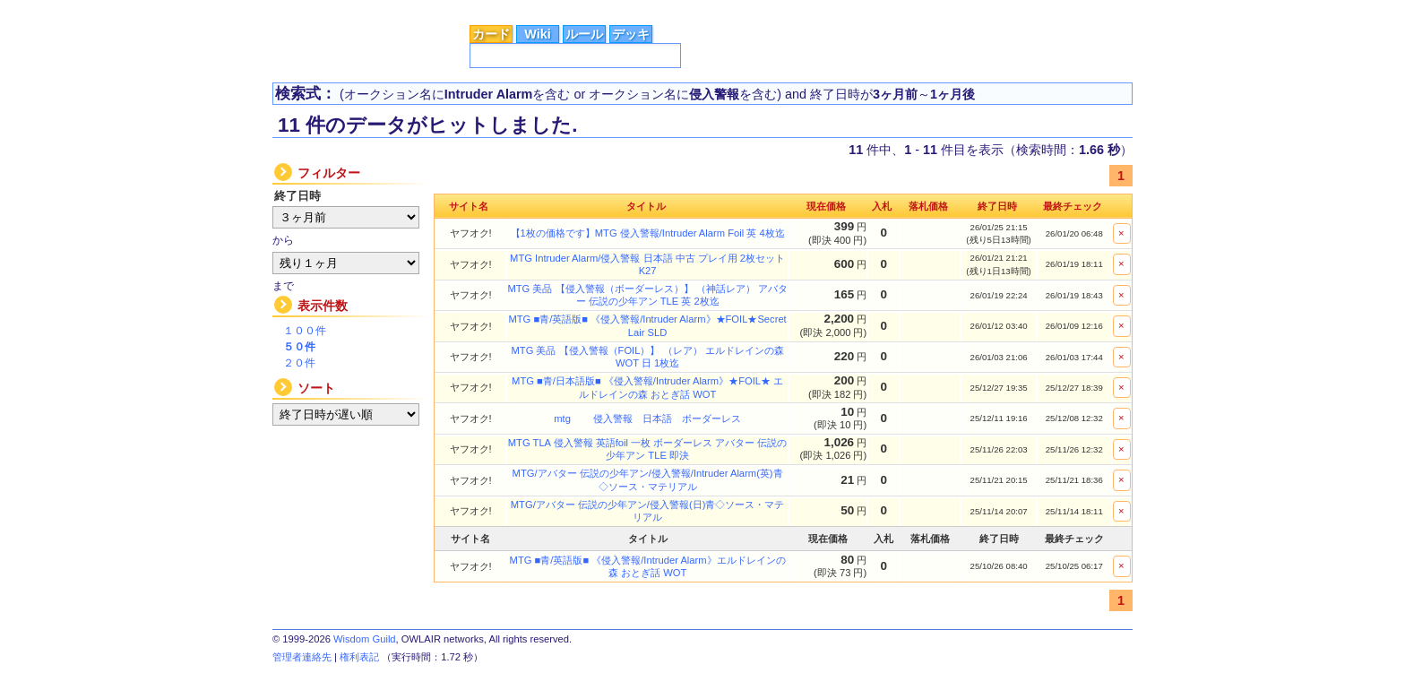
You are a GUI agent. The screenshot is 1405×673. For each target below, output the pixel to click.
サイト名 (468, 206)
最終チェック (1072, 206)
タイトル (646, 206)
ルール (584, 34)
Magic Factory (900, 8)
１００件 (304, 330)
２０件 (299, 363)
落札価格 (928, 206)
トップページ (320, 8)
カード (491, 34)
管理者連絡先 (302, 656)
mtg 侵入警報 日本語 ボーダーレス (647, 418)
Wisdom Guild (364, 639)
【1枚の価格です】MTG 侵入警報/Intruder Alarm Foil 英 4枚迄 (648, 233)
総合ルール (572, 8)
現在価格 (826, 206)
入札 (882, 206)
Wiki (537, 34)
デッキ (631, 34)
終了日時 (997, 206)
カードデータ (407, 8)
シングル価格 (493, 8)
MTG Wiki (821, 8)
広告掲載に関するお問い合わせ (1053, 9)
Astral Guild (749, 8)
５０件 (299, 347)
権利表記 (359, 656)
